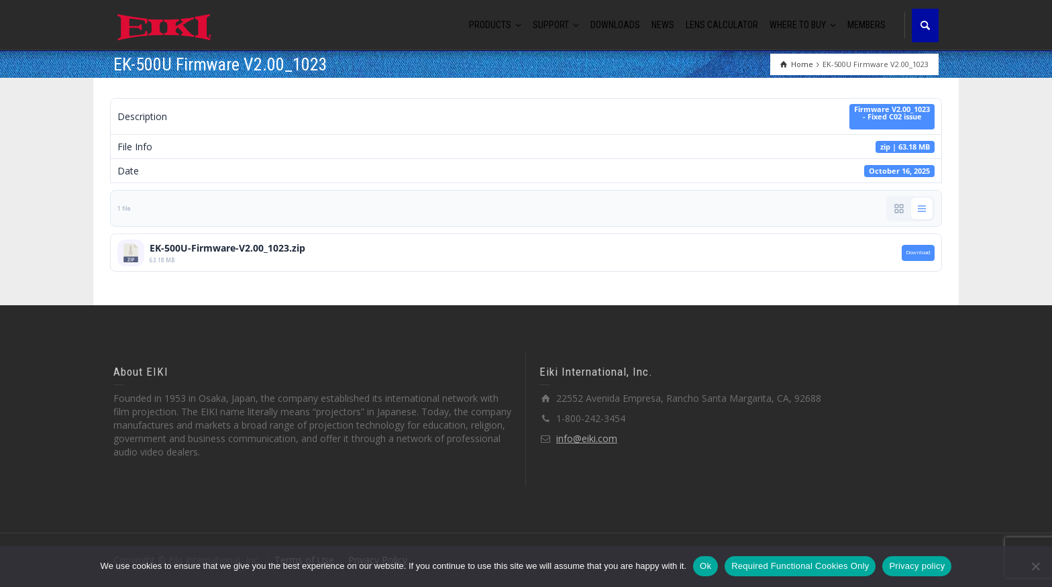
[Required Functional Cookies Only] (1035, 566)
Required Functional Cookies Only (800, 566)
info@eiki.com (586, 438)
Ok (705, 566)
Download (918, 252)
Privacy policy (917, 566)
